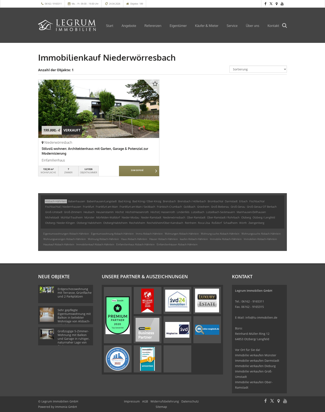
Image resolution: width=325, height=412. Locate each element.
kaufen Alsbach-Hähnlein (194, 239)
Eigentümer (178, 26)
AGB (145, 401)
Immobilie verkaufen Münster (255, 355)
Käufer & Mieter (206, 26)
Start (109, 26)
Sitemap (161, 407)
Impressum (132, 401)
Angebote (129, 26)
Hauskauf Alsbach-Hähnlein (58, 244)
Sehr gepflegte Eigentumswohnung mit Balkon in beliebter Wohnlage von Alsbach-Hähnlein (74, 317)
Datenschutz (190, 401)
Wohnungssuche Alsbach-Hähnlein (261, 233)
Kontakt (273, 26)
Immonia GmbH (66, 407)
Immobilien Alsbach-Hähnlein (260, 239)
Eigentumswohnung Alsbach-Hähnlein (112, 233)
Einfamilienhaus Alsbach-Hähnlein (135, 244)
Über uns (252, 26)
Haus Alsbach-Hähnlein (134, 239)
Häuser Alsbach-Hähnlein (163, 239)
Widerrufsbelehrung (164, 401)
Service (232, 26)
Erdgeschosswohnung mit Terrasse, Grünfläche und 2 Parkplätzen (75, 292)
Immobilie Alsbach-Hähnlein (226, 239)
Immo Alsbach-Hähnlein (149, 233)
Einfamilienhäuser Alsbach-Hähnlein (177, 244)
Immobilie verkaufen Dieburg (255, 366)
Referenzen (152, 26)
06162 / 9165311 (53, 3)
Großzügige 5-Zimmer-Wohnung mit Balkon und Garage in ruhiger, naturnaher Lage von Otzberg (73, 338)
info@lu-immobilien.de (261, 317)
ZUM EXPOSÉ (137, 171)
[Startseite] (67, 25)
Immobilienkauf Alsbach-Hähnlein (95, 244)
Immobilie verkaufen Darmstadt (257, 361)
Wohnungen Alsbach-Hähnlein (182, 233)
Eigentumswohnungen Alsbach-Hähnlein (66, 233)
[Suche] (286, 28)
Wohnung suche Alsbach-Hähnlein (220, 233)
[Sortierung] (258, 69)
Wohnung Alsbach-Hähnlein (103, 239)
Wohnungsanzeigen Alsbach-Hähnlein (64, 239)
